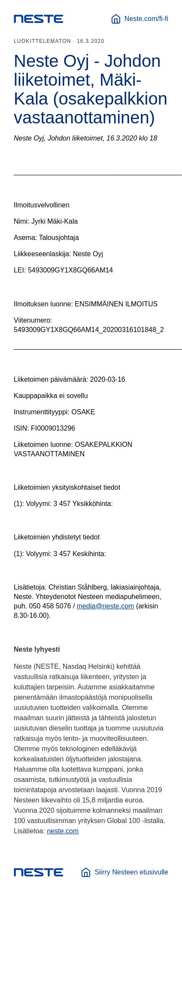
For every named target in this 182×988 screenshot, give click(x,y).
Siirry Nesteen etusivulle (124, 872)
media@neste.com (105, 606)
